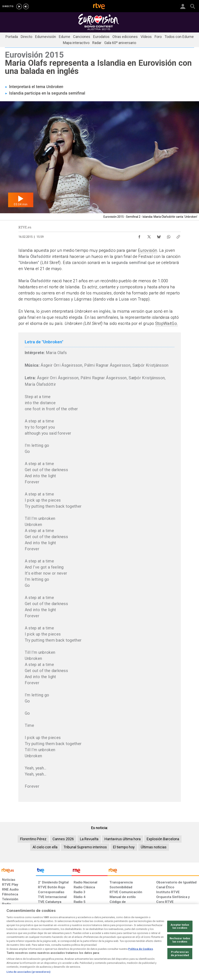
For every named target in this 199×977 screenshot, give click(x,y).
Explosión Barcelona (163, 839)
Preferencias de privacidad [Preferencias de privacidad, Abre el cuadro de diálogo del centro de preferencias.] (180, 967)
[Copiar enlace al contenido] (178, 236)
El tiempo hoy (124, 847)
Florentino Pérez (33, 839)
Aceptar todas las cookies (180, 940)
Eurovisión (147, 250)
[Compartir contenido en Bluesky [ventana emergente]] (159, 236)
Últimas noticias (154, 847)
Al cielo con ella (45, 847)
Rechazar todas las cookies (180, 954)
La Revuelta (89, 839)
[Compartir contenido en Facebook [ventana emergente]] (139, 236)
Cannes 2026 (63, 839)
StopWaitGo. (166, 323)
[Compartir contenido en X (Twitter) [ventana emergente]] (149, 236)
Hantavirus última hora (122, 839)
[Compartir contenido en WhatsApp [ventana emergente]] (168, 236)
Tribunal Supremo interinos (85, 847)
